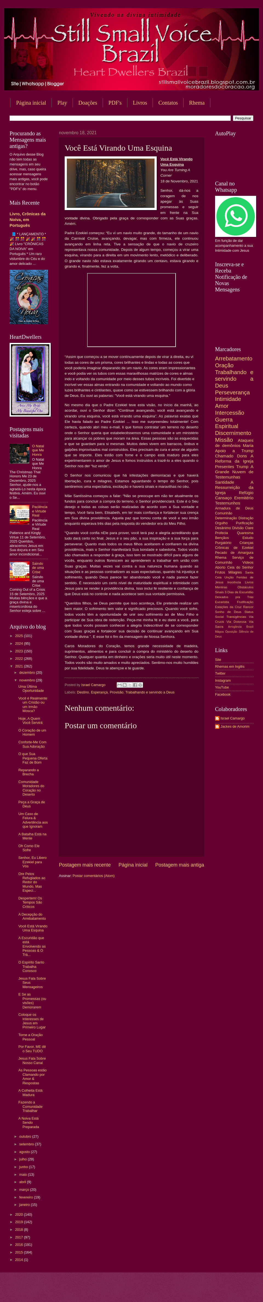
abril (23, 1182)
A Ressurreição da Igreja (234, 487)
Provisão (117, 692)
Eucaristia (222, 602)
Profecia (221, 533)
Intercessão (229, 412)
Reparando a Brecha (28, 772)
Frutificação (245, 602)
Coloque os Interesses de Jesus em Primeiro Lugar (31, 1021)
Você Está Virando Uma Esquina (32, 928)
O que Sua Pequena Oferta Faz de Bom (32, 758)
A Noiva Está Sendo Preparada (28, 1122)
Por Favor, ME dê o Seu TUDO (32, 1049)
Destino (83, 692)
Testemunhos (227, 503)
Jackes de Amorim (235, 726)
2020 (19, 1214)
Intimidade (228, 399)
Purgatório (223, 543)
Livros (140, 103)
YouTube (222, 687)
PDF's (115, 103)
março (24, 1190)
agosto (25, 1152)
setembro (27, 1144)
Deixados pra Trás (234, 597)
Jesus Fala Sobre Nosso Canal (32, 1060)
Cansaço (223, 497)
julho (23, 1159)
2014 (19, 1260)
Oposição (231, 631)
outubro (25, 1136)
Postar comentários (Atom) (94, 876)
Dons (242, 456)
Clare (249, 528)
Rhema (221, 557)
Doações (87, 103)
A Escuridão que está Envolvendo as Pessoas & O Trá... (31, 946)
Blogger (176, 1291)
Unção (228, 577)
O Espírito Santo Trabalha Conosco (31, 966)
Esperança (99, 692)
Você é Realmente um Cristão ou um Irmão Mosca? (32, 704)
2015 (19, 1252)
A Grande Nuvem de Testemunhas (234, 471)
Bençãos (222, 538)
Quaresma (245, 533)
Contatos (168, 103)
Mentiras (221, 587)
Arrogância (235, 626)
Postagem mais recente (85, 865)
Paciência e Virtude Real (39, 511)
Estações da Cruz (228, 607)
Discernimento (233, 433)
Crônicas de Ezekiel (234, 548)
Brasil (249, 626)
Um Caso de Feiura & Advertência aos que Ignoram (33, 820)
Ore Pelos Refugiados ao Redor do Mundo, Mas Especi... (31, 882)
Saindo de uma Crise (38, 567)
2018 (19, 1230)
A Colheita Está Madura (30, 1092)
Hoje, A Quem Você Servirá (30, 720)
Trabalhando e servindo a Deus (150, 692)
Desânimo (223, 528)
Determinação (226, 518)
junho (24, 1167)
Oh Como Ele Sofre (28, 848)
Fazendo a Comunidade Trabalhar (30, 1106)
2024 (19, 643)
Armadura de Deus (234, 508)
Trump (242, 466)
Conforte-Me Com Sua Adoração (32, 744)
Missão (224, 440)
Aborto (220, 567)
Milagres (235, 572)
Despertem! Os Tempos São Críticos (30, 902)
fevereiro (26, 1197)
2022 (19, 658)
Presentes (224, 466)
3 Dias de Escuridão (239, 592)
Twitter (220, 673)
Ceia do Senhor (240, 567)
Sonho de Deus (228, 611)
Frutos (220, 572)
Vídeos (247, 562)
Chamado (224, 456)
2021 (19, 666)
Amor (221, 406)
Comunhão (223, 513)
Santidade (224, 482)
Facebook (223, 694)
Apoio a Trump (234, 450)
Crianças (246, 543)
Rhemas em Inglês (229, 666)
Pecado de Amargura (234, 552)
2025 (19, 636)
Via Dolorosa (236, 621)
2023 (19, 651)
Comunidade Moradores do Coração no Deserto (31, 788)
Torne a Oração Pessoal (30, 1037)
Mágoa (219, 631)
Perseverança (232, 392)
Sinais (219, 592)
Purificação (244, 523)
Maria (248, 445)
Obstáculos (245, 587)
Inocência (234, 582)
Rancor (248, 607)
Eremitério (243, 497)
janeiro (25, 1205)
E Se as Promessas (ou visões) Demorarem (32, 1000)
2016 (19, 1245)
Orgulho (221, 523)
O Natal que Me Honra (38, 450)
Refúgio (246, 492)
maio (23, 1174)
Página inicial (31, 103)
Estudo (247, 538)
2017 (19, 1237)
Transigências (236, 616)
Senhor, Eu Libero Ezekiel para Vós (32, 862)
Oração (224, 365)
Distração (246, 518)
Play (62, 103)
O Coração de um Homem (32, 732)
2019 (19, 1222)
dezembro (27, 672)
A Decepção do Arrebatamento (32, 916)
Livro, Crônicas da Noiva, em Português (27, 219)
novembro (27, 680)
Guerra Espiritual (226, 422)
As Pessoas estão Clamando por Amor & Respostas (32, 1076)
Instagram (223, 680)
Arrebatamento (233, 358)
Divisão (238, 528)
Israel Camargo (233, 718)
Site (218, 660)
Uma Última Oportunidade (31, 688)
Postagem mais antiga (179, 865)
